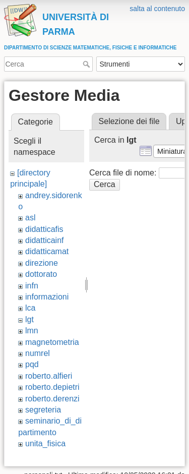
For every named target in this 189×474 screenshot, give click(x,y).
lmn (31, 330)
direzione (41, 263)
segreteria (43, 409)
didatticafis (44, 229)
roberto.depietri (52, 387)
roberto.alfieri (48, 376)
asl (30, 217)
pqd (32, 364)
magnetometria (52, 342)
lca (30, 308)
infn (31, 285)
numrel (37, 353)
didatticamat (47, 251)
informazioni (47, 296)
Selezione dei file (129, 121)
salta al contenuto (157, 9)
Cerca (87, 64)
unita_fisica (45, 443)
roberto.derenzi (52, 398)
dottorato (41, 274)
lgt (29, 319)
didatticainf (44, 240)
